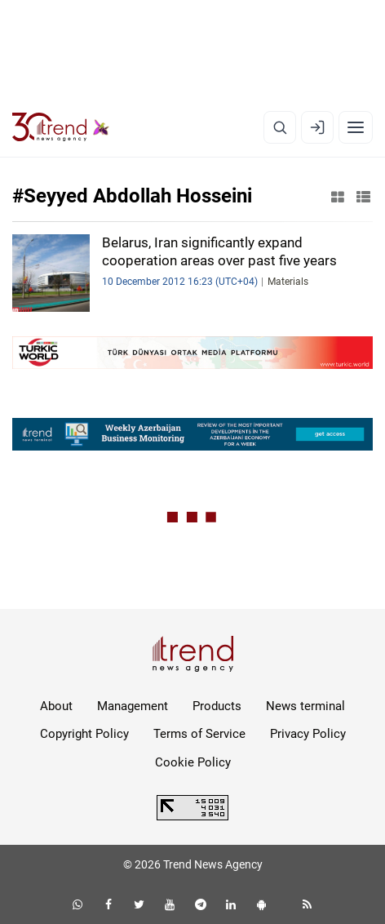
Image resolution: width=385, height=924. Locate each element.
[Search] (279, 127)
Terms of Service (199, 733)
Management (132, 706)
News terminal (305, 706)
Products (216, 706)
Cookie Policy (193, 762)
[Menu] (356, 127)
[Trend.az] (60, 127)
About (56, 706)
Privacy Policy (308, 733)
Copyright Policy (84, 733)
